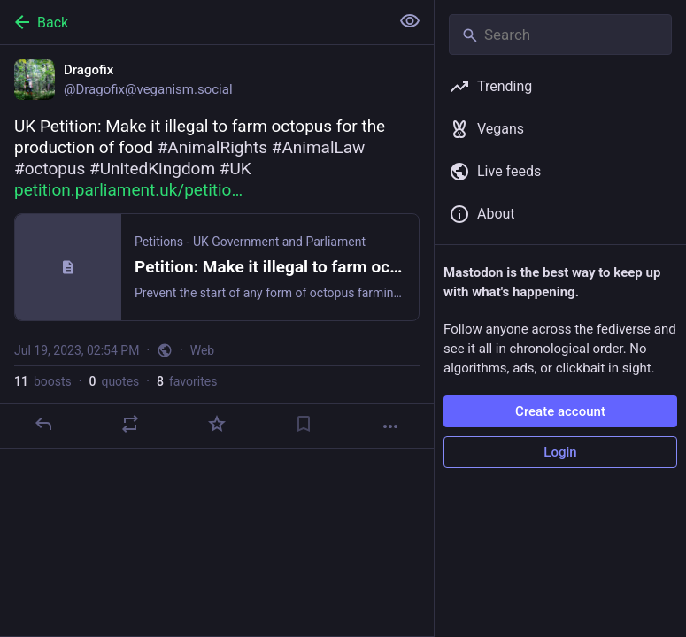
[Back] (193, 22)
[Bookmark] (303, 423)
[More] (390, 426)
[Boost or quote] (130, 423)
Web (202, 350)
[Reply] (43, 423)
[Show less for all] (410, 21)
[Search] (560, 34)
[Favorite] (216, 423)
